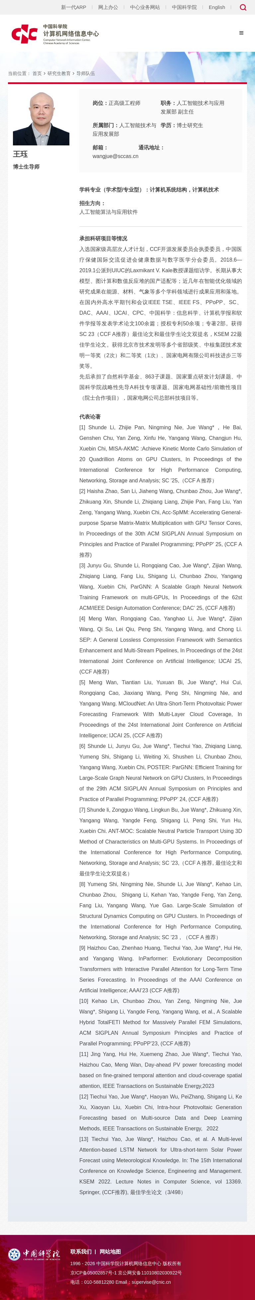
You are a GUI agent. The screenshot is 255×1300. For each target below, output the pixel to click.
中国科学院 (184, 7)
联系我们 (81, 1252)
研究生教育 (59, 73)
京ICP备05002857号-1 (93, 1272)
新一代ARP (73, 7)
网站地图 (110, 1252)
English (217, 7)
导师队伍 (85, 73)
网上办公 (108, 7)
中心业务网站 (145, 7)
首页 (37, 73)
